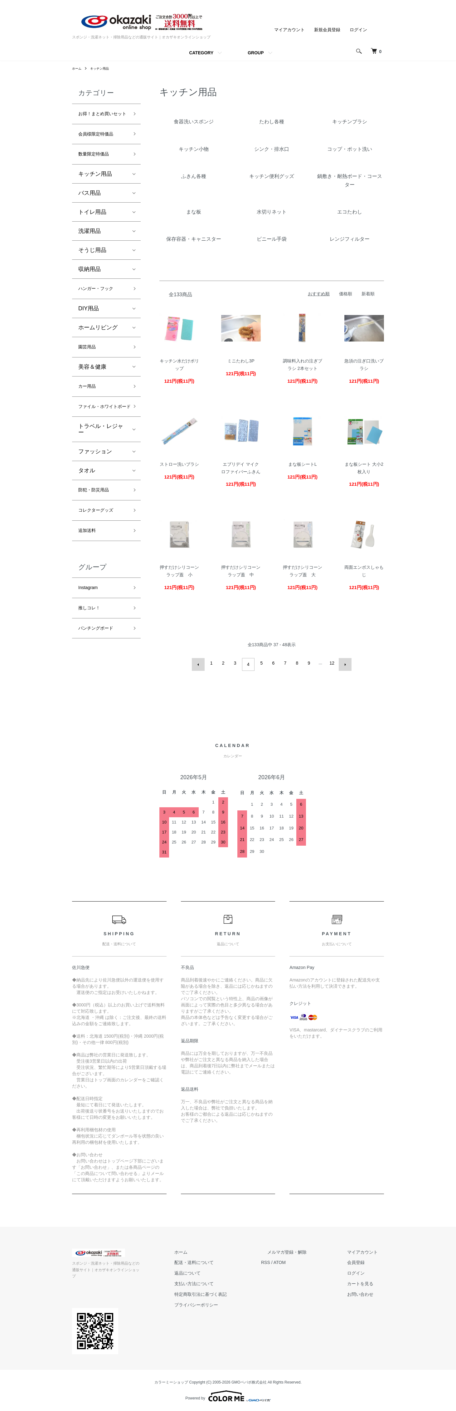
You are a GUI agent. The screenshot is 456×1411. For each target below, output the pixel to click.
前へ (201, 663)
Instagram (90, 629)
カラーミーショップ (171, 1382)
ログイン (358, 29)
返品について (219, 1279)
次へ (342, 663)
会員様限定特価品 (100, 147)
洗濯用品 (89, 247)
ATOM (304, 1268)
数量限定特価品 (98, 169)
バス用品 (89, 209)
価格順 (345, 293)
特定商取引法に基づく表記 (232, 1300)
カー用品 (89, 407)
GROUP (256, 52)
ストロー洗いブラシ (179, 464)
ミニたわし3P (241, 360)
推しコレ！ (92, 651)
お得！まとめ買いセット (100, 120)
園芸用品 (89, 366)
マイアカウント (289, 29)
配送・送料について (225, 1268)
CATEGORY (201, 52)
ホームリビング (98, 345)
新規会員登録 (327, 29)
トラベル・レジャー (100, 463)
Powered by (227, 1396)
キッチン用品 (103, 68)
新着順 (368, 293)
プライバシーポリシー (227, 1311)
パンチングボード (100, 674)
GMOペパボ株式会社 (249, 1382)
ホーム (77, 68)
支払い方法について (225, 1290)
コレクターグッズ (100, 547)
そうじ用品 (92, 266)
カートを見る (366, 1290)
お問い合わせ (366, 1300)
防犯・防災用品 (98, 525)
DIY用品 (88, 326)
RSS (290, 1268)
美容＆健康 (92, 387)
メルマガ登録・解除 (305, 1258)
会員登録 (362, 1268)
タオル (86, 504)
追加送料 (89, 570)
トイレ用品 (92, 228)
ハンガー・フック (100, 305)
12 (330, 663)
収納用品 (89, 285)
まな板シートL (302, 464)
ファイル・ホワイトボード (100, 435)
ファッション (95, 485)
